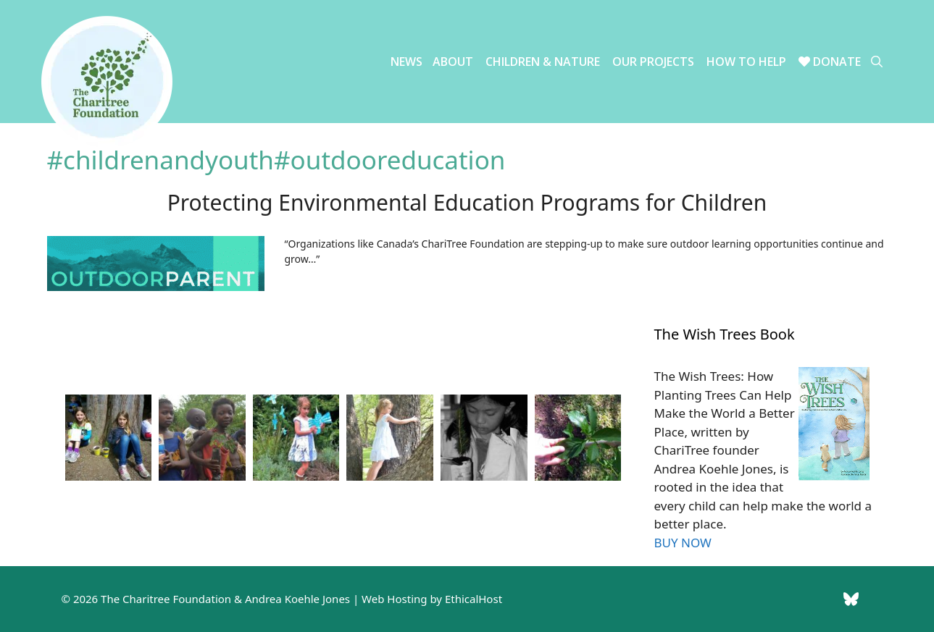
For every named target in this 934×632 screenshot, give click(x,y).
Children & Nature (542, 61)
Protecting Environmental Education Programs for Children (467, 202)
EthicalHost (473, 598)
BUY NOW (683, 542)
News (406, 61)
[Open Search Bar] (877, 62)
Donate (830, 61)
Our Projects (653, 61)
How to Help (746, 61)
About (453, 61)
